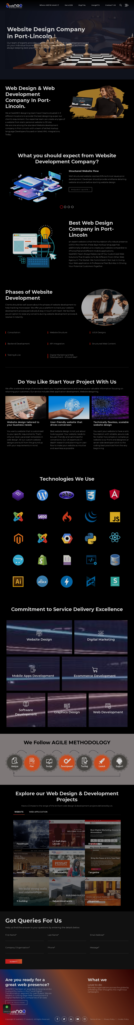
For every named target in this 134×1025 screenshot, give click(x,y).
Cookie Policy (123, 1019)
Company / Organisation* (17, 948)
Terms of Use (95, 1019)
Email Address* (97, 935)
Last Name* (53, 935)
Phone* (51, 948)
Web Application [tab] (38, 812)
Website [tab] (18, 812)
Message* (94, 948)
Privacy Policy (109, 1019)
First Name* (10, 935)
